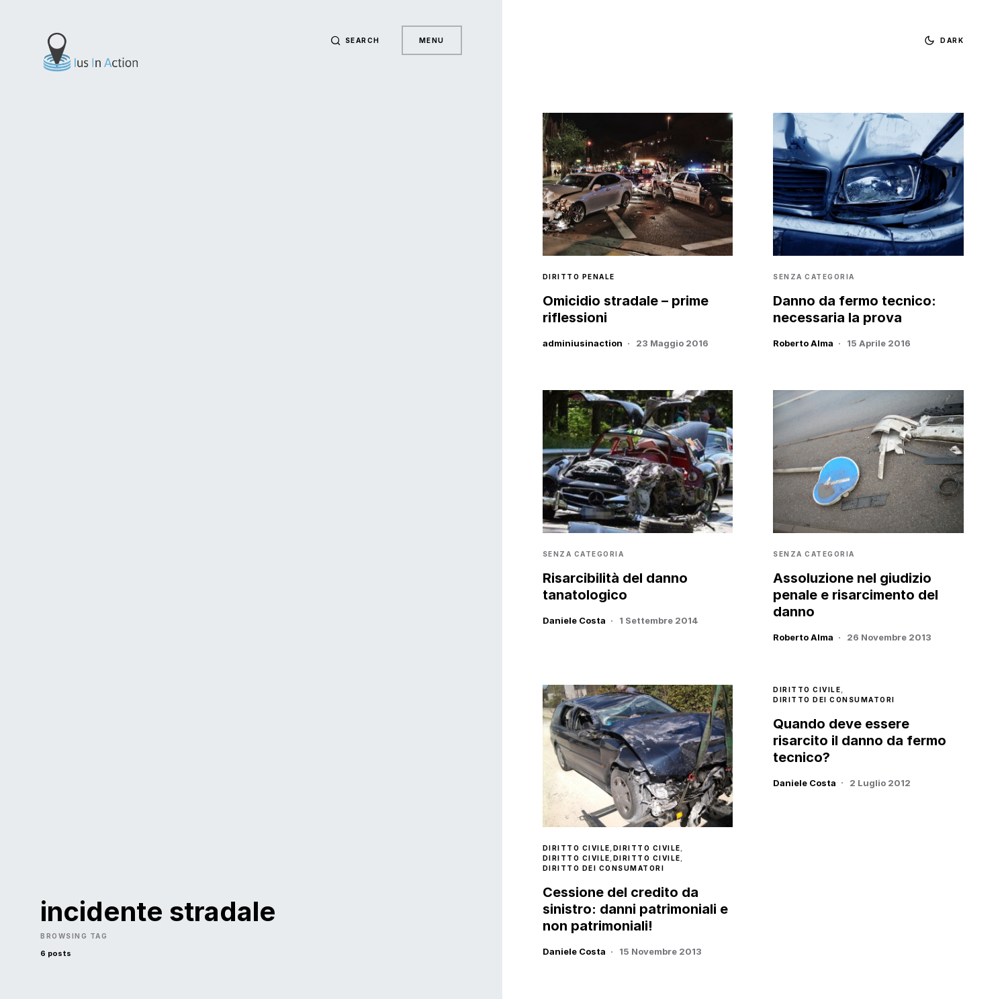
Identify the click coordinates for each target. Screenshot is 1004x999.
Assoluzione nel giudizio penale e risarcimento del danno (855, 595)
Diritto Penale (579, 277)
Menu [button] (432, 40)
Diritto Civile (576, 848)
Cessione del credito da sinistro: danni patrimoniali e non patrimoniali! (635, 909)
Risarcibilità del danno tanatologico (615, 586)
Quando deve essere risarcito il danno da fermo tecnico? (859, 740)
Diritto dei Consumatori (604, 868)
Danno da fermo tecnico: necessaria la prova (854, 309)
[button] (355, 40)
